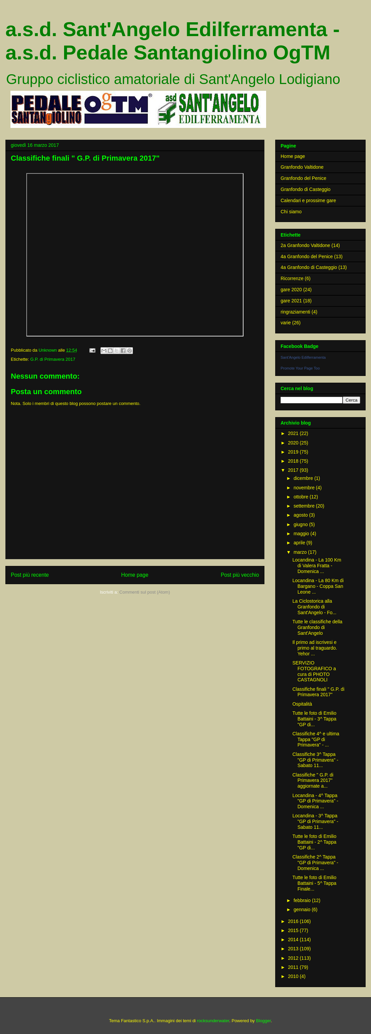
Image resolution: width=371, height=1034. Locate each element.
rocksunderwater (213, 1020)
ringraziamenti (295, 312)
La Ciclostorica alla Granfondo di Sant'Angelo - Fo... (314, 606)
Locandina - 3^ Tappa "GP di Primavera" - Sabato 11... (315, 821)
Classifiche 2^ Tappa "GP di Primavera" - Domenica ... (315, 862)
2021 (294, 433)
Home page (134, 575)
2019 (294, 452)
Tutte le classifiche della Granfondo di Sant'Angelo (317, 627)
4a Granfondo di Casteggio (309, 267)
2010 (294, 976)
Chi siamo (291, 211)
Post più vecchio (240, 575)
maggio (301, 533)
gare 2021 (291, 300)
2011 (294, 967)
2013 (294, 948)
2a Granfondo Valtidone (305, 245)
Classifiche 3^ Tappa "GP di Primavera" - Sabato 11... (315, 760)
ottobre (301, 496)
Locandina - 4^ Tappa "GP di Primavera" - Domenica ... (315, 801)
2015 (294, 930)
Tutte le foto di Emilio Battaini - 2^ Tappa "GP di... (314, 842)
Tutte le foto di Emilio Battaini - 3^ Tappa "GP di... (314, 718)
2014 (294, 939)
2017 (294, 470)
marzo (300, 552)
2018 (294, 461)
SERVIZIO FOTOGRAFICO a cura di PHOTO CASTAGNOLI (314, 671)
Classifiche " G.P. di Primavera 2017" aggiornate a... (312, 780)
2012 (294, 958)
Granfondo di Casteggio (306, 189)
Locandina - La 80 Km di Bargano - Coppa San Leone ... (318, 586)
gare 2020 (291, 289)
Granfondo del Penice (303, 178)
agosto (301, 515)
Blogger (263, 1020)
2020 (294, 442)
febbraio (302, 900)
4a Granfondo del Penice (307, 256)
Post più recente (30, 575)
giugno (301, 524)
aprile (299, 542)
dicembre (303, 478)
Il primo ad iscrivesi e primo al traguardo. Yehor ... (314, 648)
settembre (304, 506)
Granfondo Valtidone (302, 167)
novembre (304, 487)
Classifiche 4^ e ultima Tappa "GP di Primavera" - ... (315, 739)
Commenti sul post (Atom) (144, 592)
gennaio (302, 909)
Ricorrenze (292, 278)
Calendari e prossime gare (308, 200)
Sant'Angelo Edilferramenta (303, 357)
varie (286, 322)
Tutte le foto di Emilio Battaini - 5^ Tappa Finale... (314, 883)
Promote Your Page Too (300, 368)
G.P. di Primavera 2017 (52, 359)
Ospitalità (302, 704)
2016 (294, 921)
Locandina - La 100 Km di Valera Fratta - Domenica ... (316, 565)
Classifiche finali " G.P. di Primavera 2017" (318, 692)
